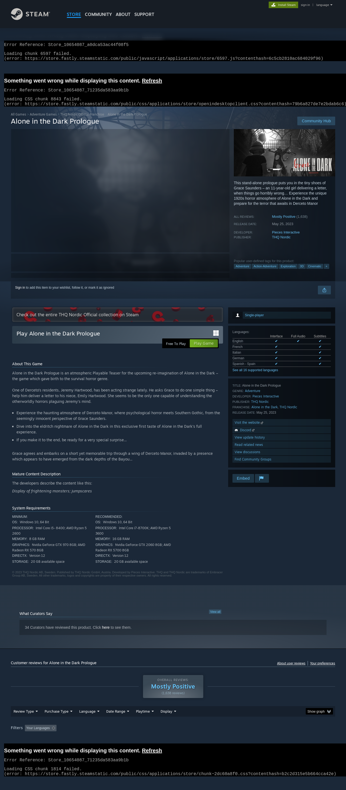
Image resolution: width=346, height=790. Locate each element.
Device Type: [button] (288, 738)
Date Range (115, 721)
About (123, 14)
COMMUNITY (98, 14)
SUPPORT (144, 14)
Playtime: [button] (134, 738)
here (106, 634)
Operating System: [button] (218, 738)
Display (166, 721)
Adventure (242, 272)
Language (87, 721)
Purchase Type (56, 721)
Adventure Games (43, 121)
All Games (18, 121)
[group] (173, 738)
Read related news (249, 451)
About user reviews (291, 670)
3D (302, 272)
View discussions (247, 458)
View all (215, 618)
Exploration (288, 272)
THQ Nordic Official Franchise (82, 121)
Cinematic (314, 272)
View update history (250, 444)
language (322, 5)
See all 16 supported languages (255, 376)
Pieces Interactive (286, 239)
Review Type (24, 721)
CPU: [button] (246, 738)
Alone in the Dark (264, 414)
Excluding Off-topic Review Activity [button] (93, 738)
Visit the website (249, 429)
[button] (29, 738)
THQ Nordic (281, 244)
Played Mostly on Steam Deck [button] (173, 738)
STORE (74, 14)
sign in (305, 5)
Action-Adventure (265, 272)
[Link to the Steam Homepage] (34, 18)
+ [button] (326, 272)
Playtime (143, 721)
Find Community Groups (253, 466)
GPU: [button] (264, 738)
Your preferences (322, 670)
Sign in (20, 294)
